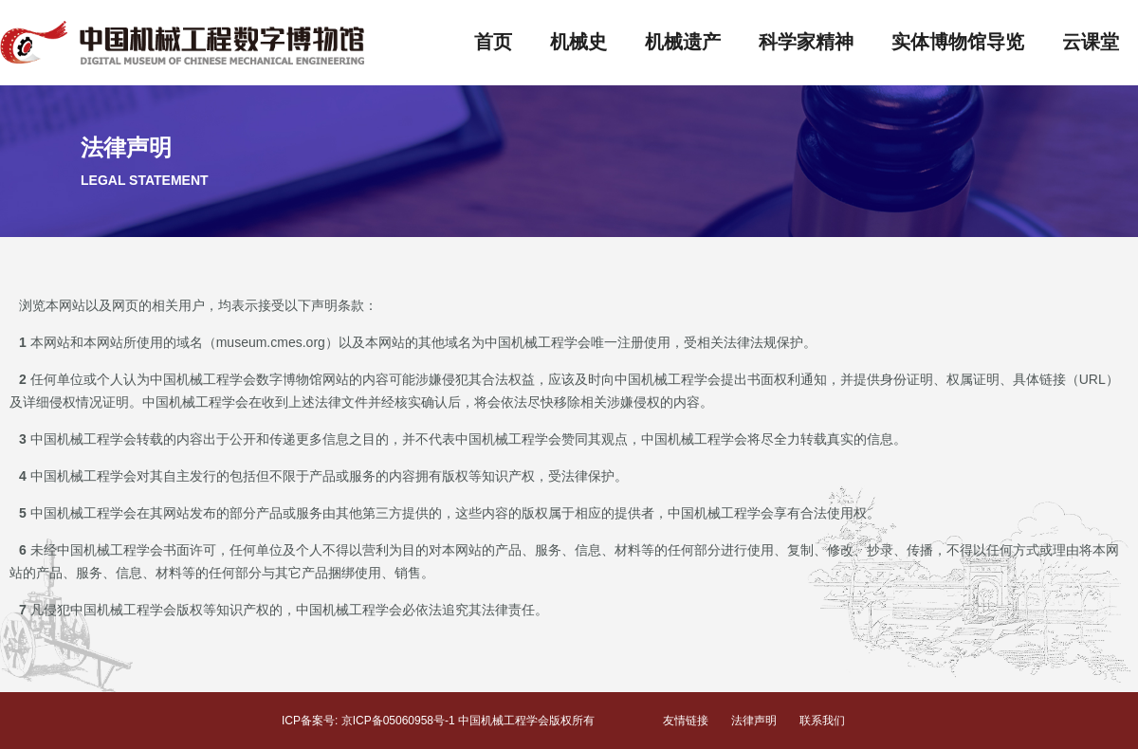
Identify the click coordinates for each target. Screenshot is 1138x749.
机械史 (578, 41)
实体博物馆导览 (957, 41)
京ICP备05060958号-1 (398, 720)
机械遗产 (683, 41)
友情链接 (685, 720)
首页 (493, 41)
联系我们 (822, 720)
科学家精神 (806, 41)
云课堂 (1090, 41)
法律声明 (754, 720)
